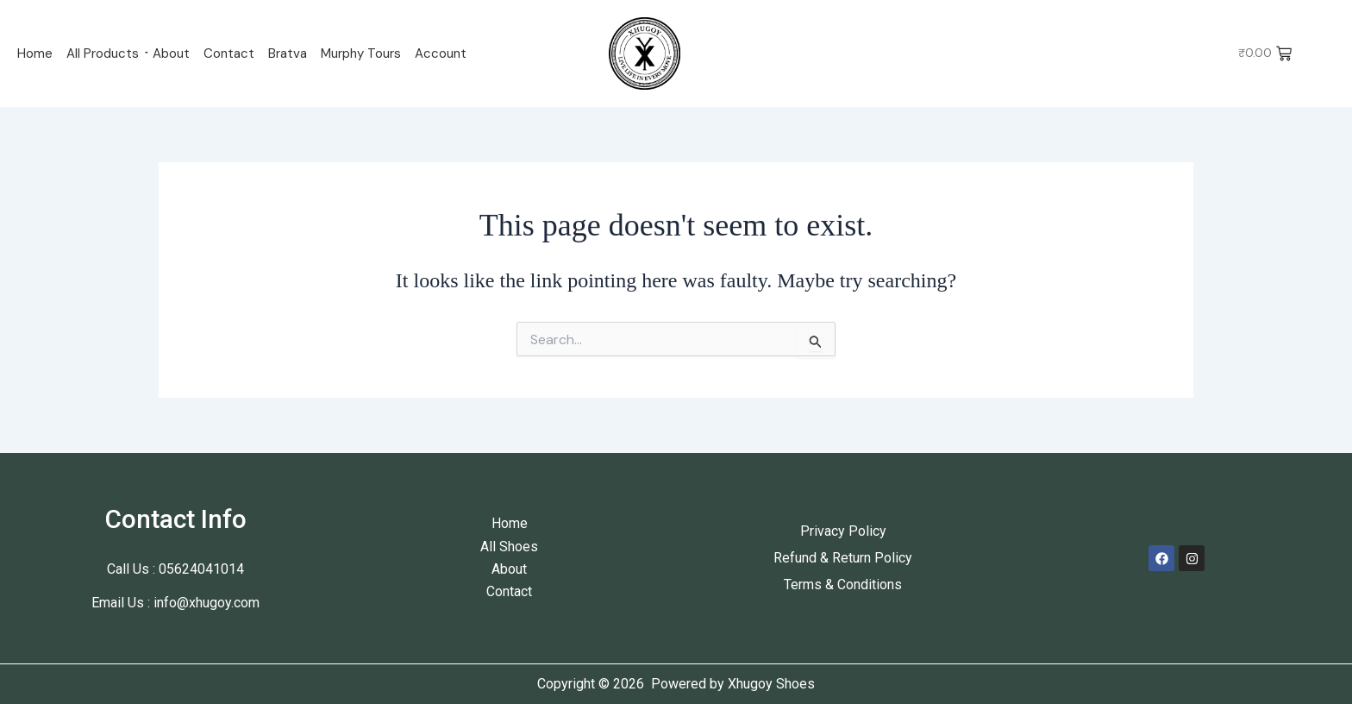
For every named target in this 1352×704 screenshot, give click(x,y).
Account (440, 53)
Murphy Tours (361, 53)
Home (35, 53)
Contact (228, 53)
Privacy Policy (843, 531)
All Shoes (509, 546)
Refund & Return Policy (842, 558)
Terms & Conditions (843, 584)
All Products (102, 53)
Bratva (287, 53)
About (171, 53)
